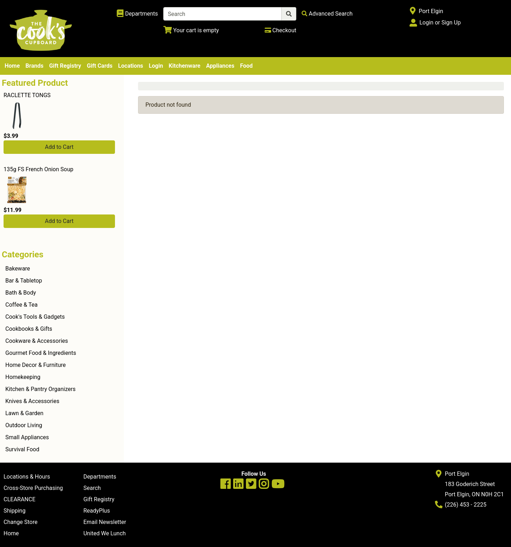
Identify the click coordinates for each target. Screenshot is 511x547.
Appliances (220, 65)
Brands (35, 65)
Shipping (15, 510)
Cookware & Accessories (36, 340)
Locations (130, 65)
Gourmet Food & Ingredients (40, 353)
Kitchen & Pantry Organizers (40, 389)
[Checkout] (280, 30)
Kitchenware (184, 65)
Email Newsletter (104, 522)
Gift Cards (99, 65)
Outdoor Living (23, 425)
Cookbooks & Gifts (28, 328)
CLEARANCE (19, 499)
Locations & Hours (27, 476)
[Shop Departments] (137, 14)
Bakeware (17, 268)
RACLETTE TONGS (27, 95)
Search (92, 488)
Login (156, 65)
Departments (99, 476)
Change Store (21, 522)
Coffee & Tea (21, 304)
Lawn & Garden (24, 413)
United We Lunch (104, 533)
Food (246, 65)
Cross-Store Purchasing (33, 488)
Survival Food (22, 449)
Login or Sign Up (440, 22)
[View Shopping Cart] (191, 30)
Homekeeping (22, 377)
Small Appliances (27, 437)
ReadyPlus (96, 510)
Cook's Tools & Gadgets (35, 316)
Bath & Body (20, 292)
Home (12, 65)
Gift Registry (65, 65)
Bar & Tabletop (23, 280)
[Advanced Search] (327, 13)
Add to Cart (59, 147)
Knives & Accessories (32, 401)
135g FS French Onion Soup (38, 169)
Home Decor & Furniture (35, 365)
